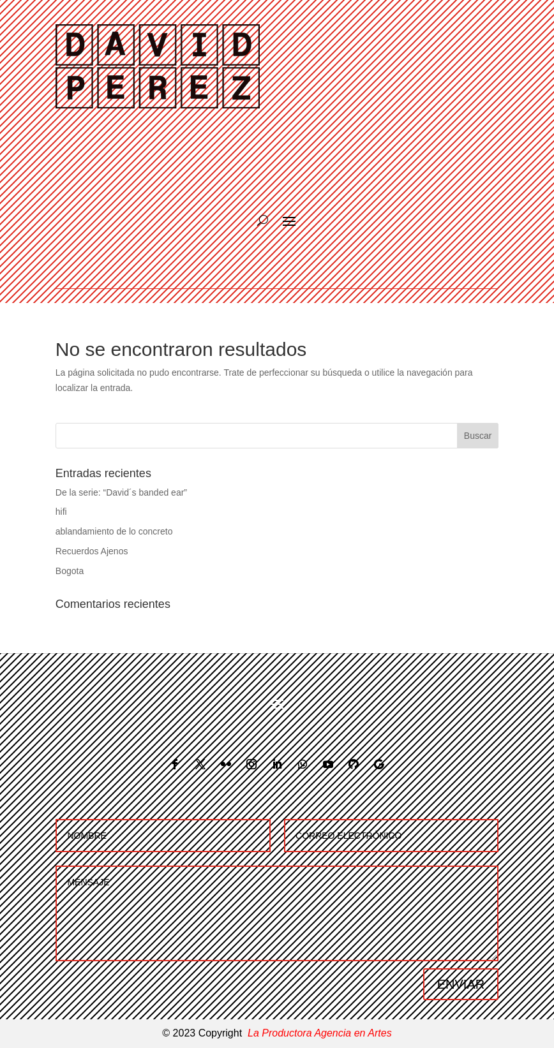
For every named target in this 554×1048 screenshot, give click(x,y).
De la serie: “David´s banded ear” (121, 492)
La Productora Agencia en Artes (320, 1033)
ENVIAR (460, 984)
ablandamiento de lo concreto (114, 531)
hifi (61, 511)
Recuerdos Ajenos (92, 551)
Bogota (70, 571)
